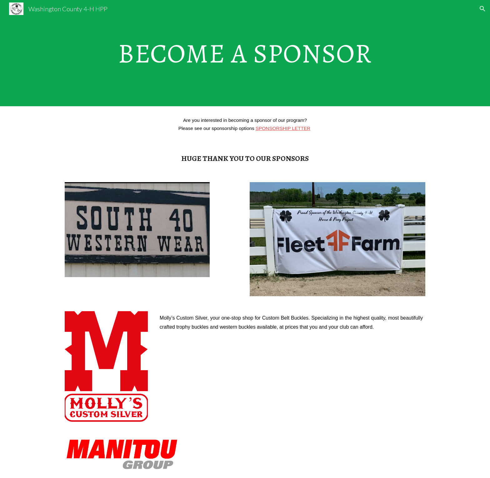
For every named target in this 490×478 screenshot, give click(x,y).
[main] (245, 53)
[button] (482, 8)
